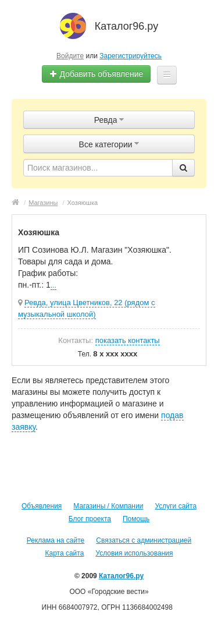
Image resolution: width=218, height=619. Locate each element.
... (53, 285)
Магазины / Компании (108, 506)
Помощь (136, 519)
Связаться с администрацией (143, 540)
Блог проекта (90, 519)
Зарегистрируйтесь (130, 56)
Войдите (70, 56)
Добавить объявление (96, 74)
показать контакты (127, 340)
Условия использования (134, 553)
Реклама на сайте (56, 540)
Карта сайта (64, 553)
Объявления (42, 506)
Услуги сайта (175, 506)
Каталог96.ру (121, 576)
